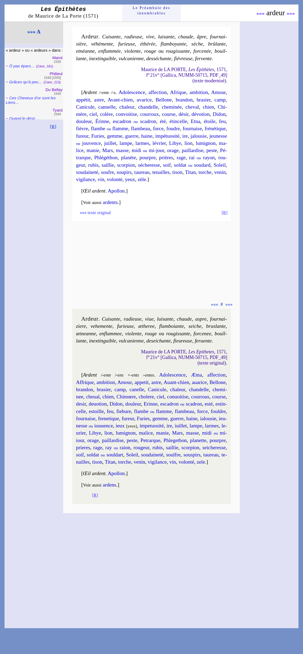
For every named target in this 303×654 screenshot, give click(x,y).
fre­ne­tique (108, 418)
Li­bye (175, 143)
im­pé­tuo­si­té (167, 136)
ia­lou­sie (208, 418)
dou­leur (84, 121)
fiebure (123, 411)
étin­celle (178, 121)
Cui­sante (111, 36)
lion (189, 143)
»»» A (34, 32)
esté (209, 404)
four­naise (192, 128)
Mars (107, 150)
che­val (192, 107)
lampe (125, 143)
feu (222, 121)
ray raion (117, 447)
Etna (195, 121)
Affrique (85, 382)
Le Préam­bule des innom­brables (151, 10)
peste (211, 150)
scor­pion (126, 165)
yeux (130, 179)
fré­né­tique (215, 128)
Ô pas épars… (22, 66)
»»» (291, 13)
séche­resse (149, 165)
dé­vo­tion (201, 114)
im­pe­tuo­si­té (151, 425)
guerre (131, 136)
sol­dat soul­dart (105, 454)
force (158, 128)
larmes (142, 143)
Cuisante (111, 319)
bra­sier (203, 100)
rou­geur (141, 447)
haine (146, 136)
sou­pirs (124, 172)
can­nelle (106, 107)
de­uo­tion (98, 404)
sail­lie (108, 165)
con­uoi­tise (177, 396)
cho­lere (146, 396)
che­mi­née (172, 107)
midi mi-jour (148, 150)
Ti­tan (190, 172)
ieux (120, 425)
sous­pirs (192, 454)
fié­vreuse (183, 58)
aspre (200, 319)
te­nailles (161, 172)
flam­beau (140, 128)
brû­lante (217, 44)
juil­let (110, 143)
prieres (83, 447)
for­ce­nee (202, 333)
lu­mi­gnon (206, 143)
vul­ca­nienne (131, 58)
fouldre (218, 411)
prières (166, 157)
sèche (197, 44)
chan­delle (148, 107)
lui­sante (166, 36)
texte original (95, 212)
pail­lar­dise (192, 150)
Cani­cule (85, 107)
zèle (142, 179)
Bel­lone (164, 100)
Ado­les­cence (132, 92)
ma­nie (93, 150)
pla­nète (128, 157)
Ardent (90, 92)
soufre (107, 172)
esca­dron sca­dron (134, 121)
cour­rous (200, 396)
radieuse (133, 36)
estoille (96, 411)
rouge (150, 51)
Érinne (102, 121)
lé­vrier (159, 143)
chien (208, 107)
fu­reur (82, 136)
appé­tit (83, 100)
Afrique (178, 92)
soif (167, 165)
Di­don (219, 114)
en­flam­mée (109, 51)
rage (181, 157)
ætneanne (86, 333)
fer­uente (203, 341)
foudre (173, 128)
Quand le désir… (24, 118)
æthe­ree (146, 326)
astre (99, 100)
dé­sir (183, 114)
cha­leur (126, 107)
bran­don (184, 100)
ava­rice (144, 100)
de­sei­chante (158, 341)
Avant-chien (120, 100)
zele (201, 462)
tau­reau (142, 172)
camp (220, 100)
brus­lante (216, 326)
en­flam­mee (110, 333)
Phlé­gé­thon (105, 157)
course (169, 114)
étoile (209, 121)
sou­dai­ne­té (87, 172)
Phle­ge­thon (175, 440)
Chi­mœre (126, 396)
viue (149, 319)
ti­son (177, 172)
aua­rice (199, 382)
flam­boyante (173, 44)
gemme (114, 136)
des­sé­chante (159, 58)
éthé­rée (147, 44)
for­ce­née (202, 51)
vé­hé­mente (102, 44)
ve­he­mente (101, 326)
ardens (109, 485)
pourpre (147, 157)
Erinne (151, 404)
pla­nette (198, 440)
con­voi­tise (126, 114)
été (163, 121)
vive (150, 36)
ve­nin (220, 172)
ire (185, 136)
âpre (201, 36)
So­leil (220, 165)
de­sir (81, 404)
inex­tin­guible (102, 58)
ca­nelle (136, 389)
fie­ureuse (182, 341)
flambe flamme (109, 128)
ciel (93, 114)
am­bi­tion (199, 92)
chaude (185, 36)
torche (205, 172)
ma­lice (146, 433)
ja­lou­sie (198, 136)
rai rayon (202, 157)
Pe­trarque (150, 440)
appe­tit (141, 382)
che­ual (93, 396)
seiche (195, 326)
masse (122, 150)
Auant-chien (176, 382)
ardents (110, 202)
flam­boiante (171, 326)
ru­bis (93, 165)
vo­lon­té (114, 179)
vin (101, 179)
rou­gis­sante (178, 51)
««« (260, 13)
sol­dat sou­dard (192, 165)
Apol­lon (116, 191)
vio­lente (132, 51)
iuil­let (181, 425)
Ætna (196, 375)
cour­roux (149, 114)
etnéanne (85, 51)
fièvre (82, 128)
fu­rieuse (126, 44)
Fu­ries (97, 136)
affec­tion (158, 92)
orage (173, 150)
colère (106, 114)
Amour (218, 92)
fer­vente (203, 58)
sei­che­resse (214, 447)
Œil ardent (94, 191)
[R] (53, 126)
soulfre (173, 454)
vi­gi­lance (85, 179)
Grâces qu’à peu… (25, 82)
